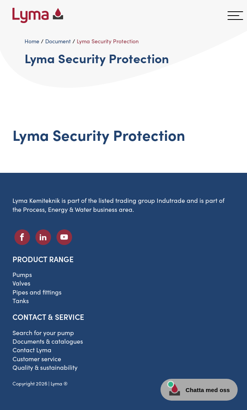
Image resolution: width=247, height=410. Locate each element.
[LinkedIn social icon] (43, 237)
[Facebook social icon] (22, 237)
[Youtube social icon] (64, 237)
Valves (21, 283)
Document (58, 41)
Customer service (36, 359)
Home (32, 41)
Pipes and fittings (37, 292)
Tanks (20, 300)
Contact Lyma (31, 350)
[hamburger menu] (235, 15)
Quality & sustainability (45, 367)
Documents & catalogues (47, 341)
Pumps (22, 274)
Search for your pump (43, 332)
